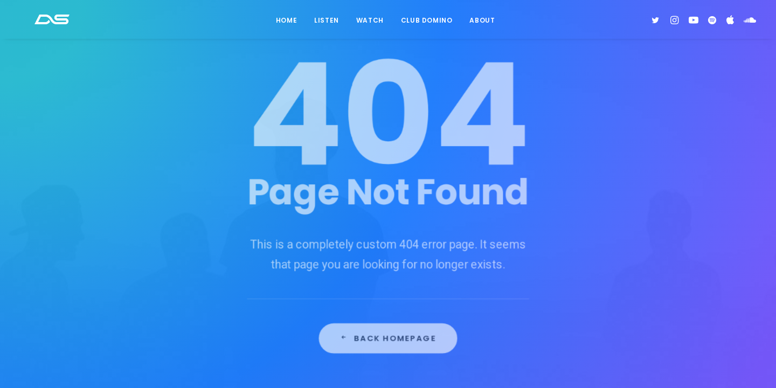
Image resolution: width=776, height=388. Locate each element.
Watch (370, 23)
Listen (326, 23)
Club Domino (427, 23)
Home (286, 23)
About (482, 23)
